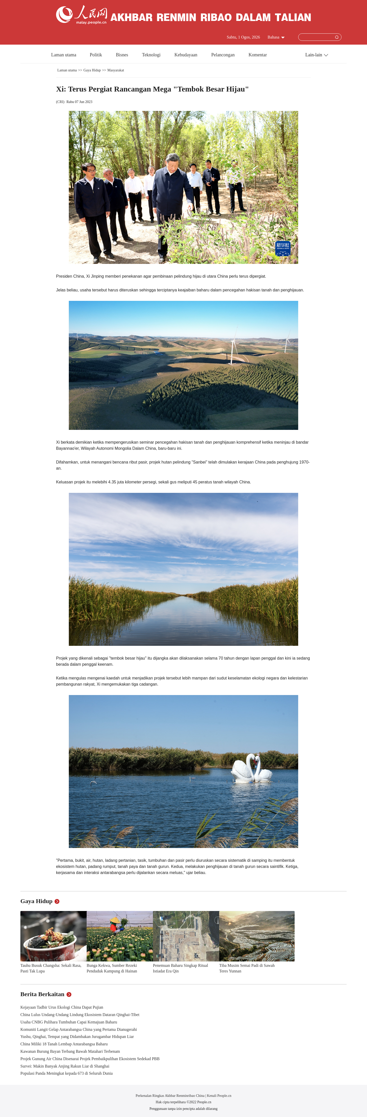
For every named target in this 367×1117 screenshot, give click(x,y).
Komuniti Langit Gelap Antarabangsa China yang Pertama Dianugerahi (78, 1029)
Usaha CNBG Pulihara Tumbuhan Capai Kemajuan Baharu (68, 1022)
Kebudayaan (186, 54)
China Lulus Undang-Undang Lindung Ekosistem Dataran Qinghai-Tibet (79, 1014)
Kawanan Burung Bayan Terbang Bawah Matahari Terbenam (70, 1051)
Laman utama (63, 54)
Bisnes (122, 54)
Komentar (257, 54)
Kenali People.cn (218, 1096)
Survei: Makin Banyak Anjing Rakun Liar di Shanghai (64, 1066)
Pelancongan (223, 54)
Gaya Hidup (92, 70)
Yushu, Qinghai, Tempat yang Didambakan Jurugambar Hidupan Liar (77, 1036)
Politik (96, 54)
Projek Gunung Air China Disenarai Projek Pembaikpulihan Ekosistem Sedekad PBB (90, 1059)
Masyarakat (115, 70)
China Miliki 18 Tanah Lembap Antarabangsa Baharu (64, 1044)
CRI (60, 102)
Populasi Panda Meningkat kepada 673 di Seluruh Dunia (66, 1073)
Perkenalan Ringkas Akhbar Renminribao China (170, 1096)
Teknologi (152, 54)
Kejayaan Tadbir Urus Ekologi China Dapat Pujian (61, 1007)
